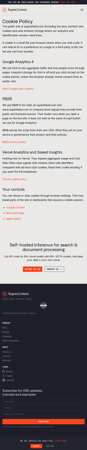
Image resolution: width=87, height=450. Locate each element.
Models (6, 332)
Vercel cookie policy (14, 179)
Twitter (9, 376)
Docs (4, 327)
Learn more (61, 441)
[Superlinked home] (14, 10)
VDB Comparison (10, 340)
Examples (7, 336)
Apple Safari (13, 218)
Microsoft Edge (15, 213)
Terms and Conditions (31, 427)
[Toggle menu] (82, 9)
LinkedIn (10, 380)
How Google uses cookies (18, 88)
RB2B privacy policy (14, 142)
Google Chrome (15, 207)
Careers (6, 356)
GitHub (9, 371)
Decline (50, 446)
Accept (36, 446)
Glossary (6, 360)
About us (6, 352)
